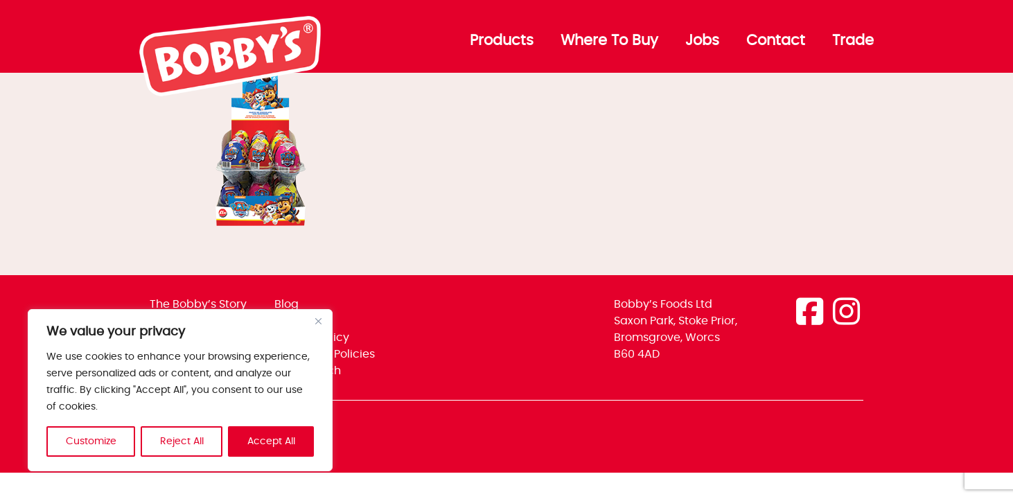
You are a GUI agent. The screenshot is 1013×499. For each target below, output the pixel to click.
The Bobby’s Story (198, 304)
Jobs (702, 41)
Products (502, 41)
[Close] (318, 321)
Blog (286, 304)
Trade (853, 41)
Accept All (271, 441)
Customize (91, 441)
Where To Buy (609, 41)
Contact (775, 41)
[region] (180, 390)
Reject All (182, 441)
